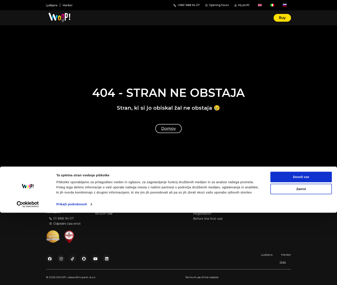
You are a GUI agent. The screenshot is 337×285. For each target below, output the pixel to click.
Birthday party (105, 208)
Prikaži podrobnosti (71, 276)
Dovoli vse (301, 249)
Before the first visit (208, 219)
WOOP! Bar (104, 213)
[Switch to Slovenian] (285, 5)
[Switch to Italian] (272, 5)
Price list (248, 208)
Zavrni (301, 261)
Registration (202, 213)
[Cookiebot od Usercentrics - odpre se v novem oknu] (28, 276)
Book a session (204, 208)
